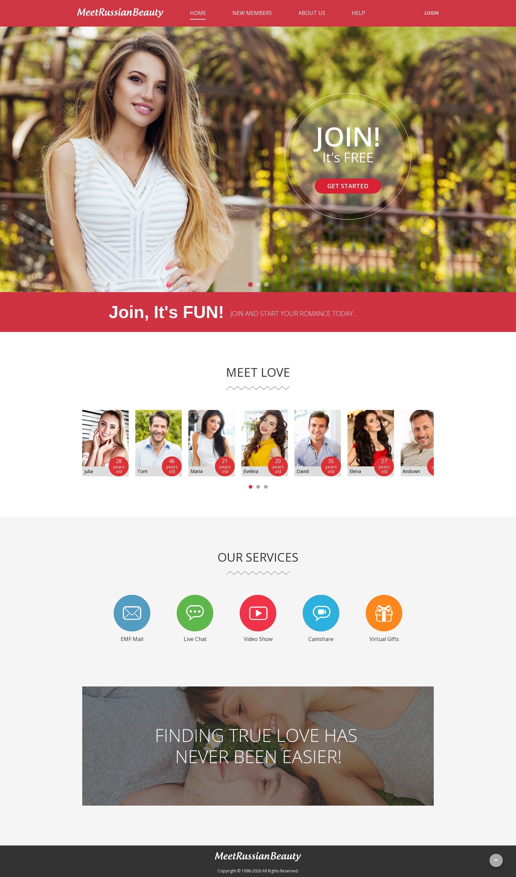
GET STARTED (348, 186)
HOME (198, 13)
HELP (358, 13)
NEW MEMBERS (252, 13)
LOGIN (431, 13)
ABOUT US (311, 13)
